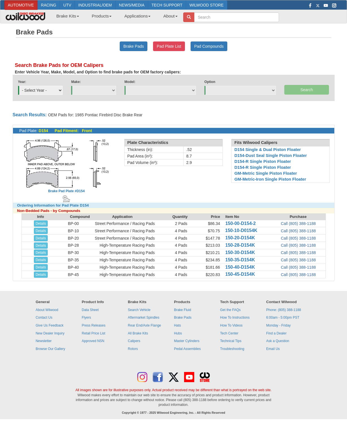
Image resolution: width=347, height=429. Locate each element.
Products (102, 16)
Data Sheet (90, 310)
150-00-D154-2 (240, 223)
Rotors (133, 349)
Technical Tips (230, 341)
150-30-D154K (240, 252)
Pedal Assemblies (187, 349)
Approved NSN (93, 341)
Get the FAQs (230, 310)
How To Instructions (235, 317)
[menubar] (115, 17)
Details (41, 224)
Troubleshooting (232, 349)
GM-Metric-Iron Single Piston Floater (270, 179)
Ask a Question (277, 341)
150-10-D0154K (241, 230)
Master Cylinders (186, 341)
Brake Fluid (182, 310)
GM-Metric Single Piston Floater (265, 173)
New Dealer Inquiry (50, 333)
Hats (177, 325)
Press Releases (93, 325)
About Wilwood (47, 310)
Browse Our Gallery (50, 349)
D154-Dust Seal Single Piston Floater (270, 155)
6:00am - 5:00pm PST (282, 317)
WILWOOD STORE (206, 5)
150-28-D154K (240, 245)
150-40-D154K (240, 267)
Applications (137, 16)
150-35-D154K (240, 259)
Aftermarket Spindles (143, 317)
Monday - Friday (278, 325)
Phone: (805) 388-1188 (283, 310)
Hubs (178, 333)
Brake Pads (182, 317)
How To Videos (231, 325)
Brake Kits (67, 16)
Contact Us (44, 317)
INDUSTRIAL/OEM (95, 5)
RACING (48, 5)
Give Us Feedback (50, 325)
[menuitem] (65, 17)
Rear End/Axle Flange (144, 325)
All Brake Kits (138, 333)
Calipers (134, 341)
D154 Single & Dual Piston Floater (267, 149)
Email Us (273, 349)
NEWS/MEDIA (131, 5)
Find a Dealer (276, 333)
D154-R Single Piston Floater (262, 161)
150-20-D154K (240, 237)
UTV (67, 5)
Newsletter (44, 341)
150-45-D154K (240, 274)
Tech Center (229, 333)
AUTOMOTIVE (21, 5)
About (170, 16)
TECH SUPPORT (167, 5)
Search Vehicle (139, 310)
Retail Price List (93, 333)
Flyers (86, 317)
